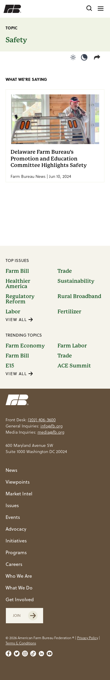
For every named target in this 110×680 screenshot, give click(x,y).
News (11, 470)
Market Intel (19, 493)
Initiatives (16, 540)
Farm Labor (72, 345)
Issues (12, 505)
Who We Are (19, 576)
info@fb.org (51, 426)
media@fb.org (51, 432)
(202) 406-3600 (42, 420)
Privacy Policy (87, 637)
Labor (13, 311)
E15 (10, 365)
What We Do (19, 587)
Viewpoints (18, 482)
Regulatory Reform (20, 299)
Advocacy (16, 529)
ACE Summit (74, 365)
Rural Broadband (79, 296)
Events (13, 517)
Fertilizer (69, 311)
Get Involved (20, 599)
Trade (64, 271)
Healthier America (18, 283)
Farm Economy (25, 345)
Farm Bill (17, 271)
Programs (16, 552)
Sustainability (75, 281)
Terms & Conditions (21, 643)
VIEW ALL (19, 320)
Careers (14, 564)
